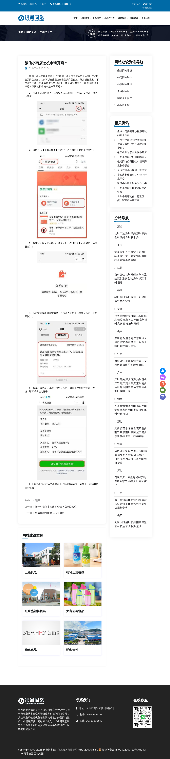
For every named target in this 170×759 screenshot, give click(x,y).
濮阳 (130, 454)
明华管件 (72, 650)
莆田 (144, 297)
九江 (122, 360)
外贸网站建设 (124, 84)
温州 (127, 233)
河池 (138, 503)
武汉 (116, 428)
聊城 (122, 346)
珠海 (133, 379)
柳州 (122, 499)
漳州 (127, 297)
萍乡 (130, 364)
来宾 (116, 503)
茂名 (127, 383)
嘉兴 (144, 233)
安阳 (141, 450)
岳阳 (144, 405)
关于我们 (145, 18)
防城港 (118, 507)
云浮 (127, 391)
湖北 (119, 421)
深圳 (127, 379)
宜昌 (133, 428)
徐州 (127, 274)
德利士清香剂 (75, 572)
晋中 (116, 526)
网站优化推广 (124, 98)
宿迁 (119, 282)
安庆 (125, 319)
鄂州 (144, 428)
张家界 (123, 409)
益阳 (130, 409)
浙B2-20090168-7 (88, 749)
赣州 (116, 364)
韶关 (122, 379)
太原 (116, 522)
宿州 (141, 319)
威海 (133, 342)
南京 (116, 274)
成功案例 (122, 18)
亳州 (136, 323)
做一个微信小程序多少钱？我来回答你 (56, 506)
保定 (116, 481)
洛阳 (127, 450)
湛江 (122, 383)
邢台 (143, 477)
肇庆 (133, 383)
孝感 (122, 432)
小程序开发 (110, 18)
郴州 (141, 409)
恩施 (116, 436)
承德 (130, 481)
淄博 (127, 338)
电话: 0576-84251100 (60, 4)
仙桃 (122, 436)
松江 (116, 260)
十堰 (127, 428)
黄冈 (133, 432)
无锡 (122, 274)
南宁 (116, 499)
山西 (119, 515)
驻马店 (134, 458)
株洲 (122, 405)
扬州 (135, 278)
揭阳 (122, 391)
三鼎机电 (31, 572)
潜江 (127, 436)
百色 (133, 503)
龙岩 (122, 301)
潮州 (116, 391)
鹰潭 (141, 364)
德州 (116, 346)
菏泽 (133, 346)
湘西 (125, 413)
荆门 (116, 432)
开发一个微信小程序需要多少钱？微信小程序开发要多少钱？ (132, 143)
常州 (133, 274)
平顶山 (134, 450)
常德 (116, 409)
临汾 (133, 526)
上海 (119, 245)
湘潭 (127, 405)
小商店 (37, 76)
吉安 (144, 360)
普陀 (138, 252)
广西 (119, 492)
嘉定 (133, 255)
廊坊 (141, 481)
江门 (116, 383)
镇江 (141, 278)
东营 (138, 338)
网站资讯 (134, 18)
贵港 (124, 507)
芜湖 (122, 315)
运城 (138, 526)
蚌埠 (127, 315)
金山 (144, 255)
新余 (135, 364)
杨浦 (116, 255)
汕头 (138, 379)
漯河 (141, 454)
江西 (119, 354)
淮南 (133, 315)
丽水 (133, 237)
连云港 (118, 278)
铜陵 (119, 319)
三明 (138, 297)
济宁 (122, 342)
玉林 (127, 503)
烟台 (144, 338)
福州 (116, 297)
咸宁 (138, 432)
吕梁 (144, 522)
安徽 (119, 308)
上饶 (127, 360)
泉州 (133, 297)
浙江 (119, 226)
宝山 (127, 255)
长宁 (127, 252)
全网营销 (85, 18)
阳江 (127, 387)
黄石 (122, 428)
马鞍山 (140, 315)
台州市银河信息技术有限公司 (61, 749)
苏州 (138, 274)
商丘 (122, 458)
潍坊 (116, 342)
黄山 (130, 319)
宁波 (122, 233)
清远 (133, 387)
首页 (76, 18)
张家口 (123, 481)
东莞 (138, 387)
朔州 (127, 522)
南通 (144, 274)
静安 (133, 252)
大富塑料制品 (75, 611)
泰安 (127, 342)
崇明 (133, 260)
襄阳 (138, 428)
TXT (145, 749)
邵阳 (138, 405)
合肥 (116, 315)
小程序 (61, 150)
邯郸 (138, 477)
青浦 (122, 260)
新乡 (119, 454)
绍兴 (133, 233)
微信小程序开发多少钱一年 (132, 183)
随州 (144, 432)
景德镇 (123, 364)
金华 (116, 237)
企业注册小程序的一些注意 (132, 170)
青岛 (122, 338)
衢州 (122, 237)
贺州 (122, 503)
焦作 (125, 454)
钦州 (144, 503)
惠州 (138, 383)
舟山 (138, 237)
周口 (127, 458)
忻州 (133, 522)
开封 (122, 450)
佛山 (144, 379)
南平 (116, 301)
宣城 (125, 323)
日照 (138, 342)
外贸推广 (97, 18)
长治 (122, 526)
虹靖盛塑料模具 (35, 611)
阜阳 (136, 319)
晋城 (127, 526)
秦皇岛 (131, 477)
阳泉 (138, 522)
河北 (119, 470)
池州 (130, 323)
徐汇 (122, 252)
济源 (119, 462)
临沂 (127, 346)
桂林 (127, 499)
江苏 (119, 267)
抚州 (133, 360)
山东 (119, 331)
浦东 (138, 255)
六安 (119, 323)
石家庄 (118, 477)
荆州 (127, 432)
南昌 (116, 360)
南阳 (141, 458)
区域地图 (39, 753)
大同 (122, 522)
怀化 (119, 413)
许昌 (136, 454)
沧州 (135, 481)
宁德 (127, 301)
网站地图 (28, 753)
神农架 (140, 436)
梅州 (144, 383)
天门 (133, 436)
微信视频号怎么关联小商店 (49, 512)
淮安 (124, 278)
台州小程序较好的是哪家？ (132, 156)
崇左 (144, 499)
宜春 (138, 360)
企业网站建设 (124, 70)
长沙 (116, 405)
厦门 (122, 297)
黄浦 (116, 252)
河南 (119, 444)
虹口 (144, 252)
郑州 (116, 450)
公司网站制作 (124, 77)
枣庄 (133, 338)
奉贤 (127, 260)
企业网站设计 (124, 91)
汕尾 (116, 387)
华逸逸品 (31, 650)
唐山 (124, 477)
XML (139, 749)
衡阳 (133, 405)
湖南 (119, 398)
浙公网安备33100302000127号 (119, 749)
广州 (116, 379)
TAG (20, 753)
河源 (122, 387)
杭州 (116, 233)
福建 (119, 290)
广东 (119, 372)
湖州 (138, 233)
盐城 (130, 278)
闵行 (122, 255)
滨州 (144, 342)
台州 (127, 237)
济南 (116, 338)
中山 (144, 387)
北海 (138, 499)
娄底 (135, 409)
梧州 (133, 499)
